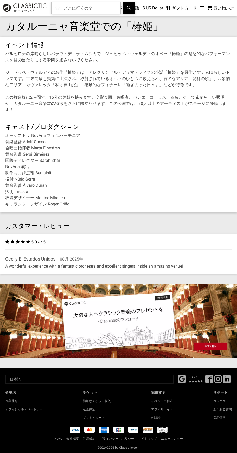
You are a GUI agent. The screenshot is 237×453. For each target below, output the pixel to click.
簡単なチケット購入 (97, 401)
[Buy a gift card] (118, 321)
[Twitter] (218, 381)
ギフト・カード (94, 417)
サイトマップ (147, 439)
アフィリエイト (162, 409)
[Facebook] (182, 378)
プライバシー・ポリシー (117, 439)
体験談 (156, 417)
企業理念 (11, 401)
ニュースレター (172, 439)
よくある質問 (222, 409)
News (58, 439)
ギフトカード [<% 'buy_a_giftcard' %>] (181, 8)
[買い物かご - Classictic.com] (221, 8)
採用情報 (219, 417)
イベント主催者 (162, 401)
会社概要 (72, 439)
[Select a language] (89, 379)
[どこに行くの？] (89, 6)
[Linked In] (227, 381)
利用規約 (89, 439)
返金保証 (89, 409)
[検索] (129, 8)
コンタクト (221, 401)
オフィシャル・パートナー (24, 409)
